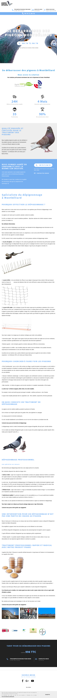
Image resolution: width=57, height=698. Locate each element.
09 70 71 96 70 (28, 48)
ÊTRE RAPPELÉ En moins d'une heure (28, 53)
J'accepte (47, 694)
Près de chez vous (50, 10)
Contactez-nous (37, 10)
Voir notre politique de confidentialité (8, 696)
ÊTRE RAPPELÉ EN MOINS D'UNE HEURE (21, 10)
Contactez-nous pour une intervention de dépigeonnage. (14, 428)
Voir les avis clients (41, 17)
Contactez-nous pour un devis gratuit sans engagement (14, 512)
